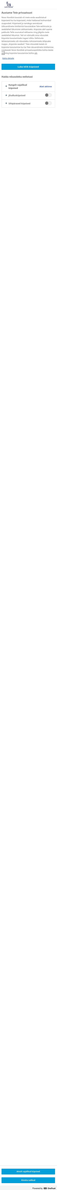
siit (3, 53)
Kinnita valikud (28, 1180)
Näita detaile (8, 58)
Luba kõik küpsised (28, 66)
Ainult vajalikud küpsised (28, 1171)
